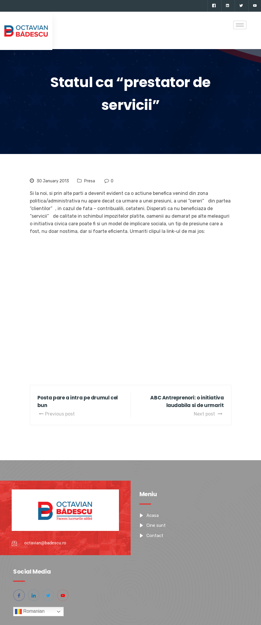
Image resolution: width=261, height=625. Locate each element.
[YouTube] (254, 6)
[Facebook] (214, 6)
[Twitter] (241, 6)
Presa (89, 181)
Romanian (29, 611)
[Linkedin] (227, 6)
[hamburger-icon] (239, 25)
